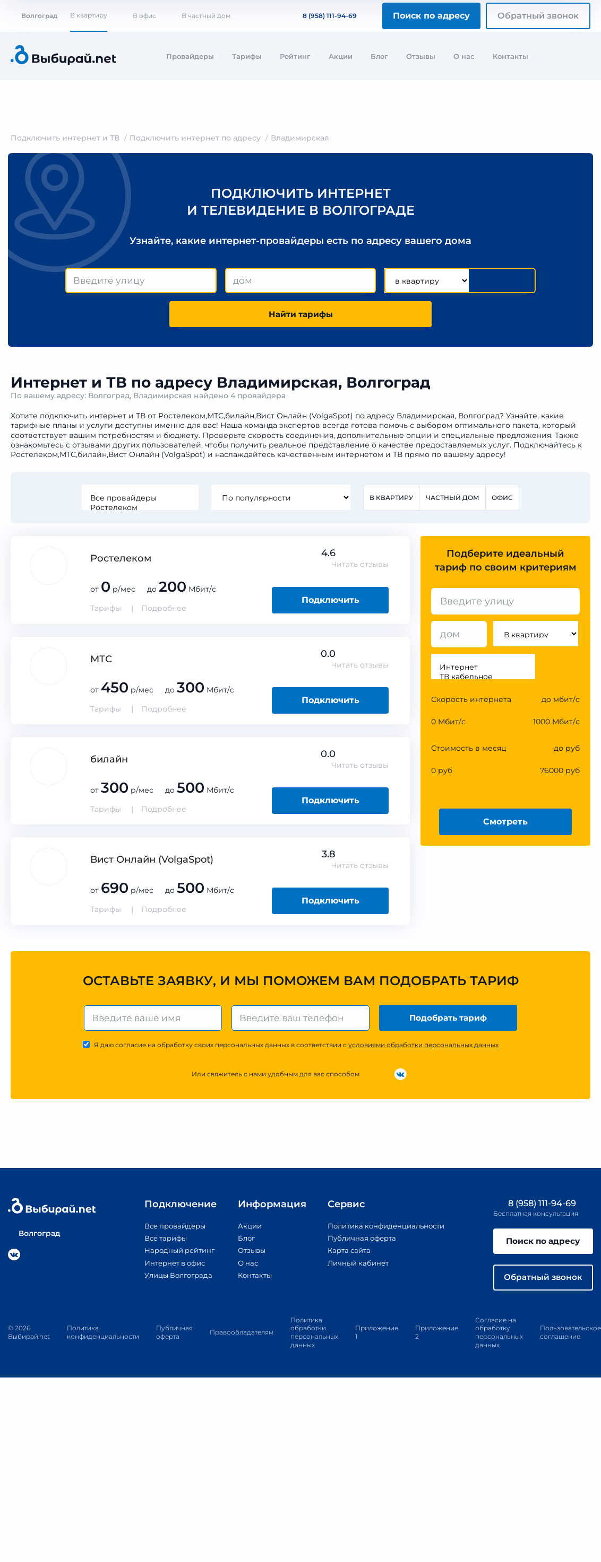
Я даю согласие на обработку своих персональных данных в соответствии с (296, 1049)
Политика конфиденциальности (386, 1230)
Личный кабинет (355, 1267)
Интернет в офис (169, 1267)
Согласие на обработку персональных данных (499, 1338)
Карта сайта (346, 1254)
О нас (464, 56)
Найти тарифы (300, 316)
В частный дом (206, 16)
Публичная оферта (360, 1242)
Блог (379, 56)
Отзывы (420, 56)
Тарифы (247, 56)
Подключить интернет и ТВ (65, 138)
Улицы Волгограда (172, 1279)
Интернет (483, 670)
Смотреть (505, 824)
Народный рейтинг (173, 1254)
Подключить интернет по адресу (195, 138)
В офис (144, 16)
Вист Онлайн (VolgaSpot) (151, 862)
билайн (109, 762)
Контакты (510, 56)
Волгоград (34, 16)
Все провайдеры (139, 500)
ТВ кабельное (483, 680)
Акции (341, 56)
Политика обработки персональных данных (314, 1338)
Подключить (330, 603)
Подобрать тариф (449, 1021)
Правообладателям (241, 1338)
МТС (101, 662)
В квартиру (88, 15)
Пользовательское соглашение (570, 1339)
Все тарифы (158, 1242)
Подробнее (163, 611)
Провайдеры (190, 56)
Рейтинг (295, 56)
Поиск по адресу (431, 16)
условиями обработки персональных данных (423, 1049)
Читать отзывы (360, 567)
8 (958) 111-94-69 (323, 16)
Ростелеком (139, 510)
